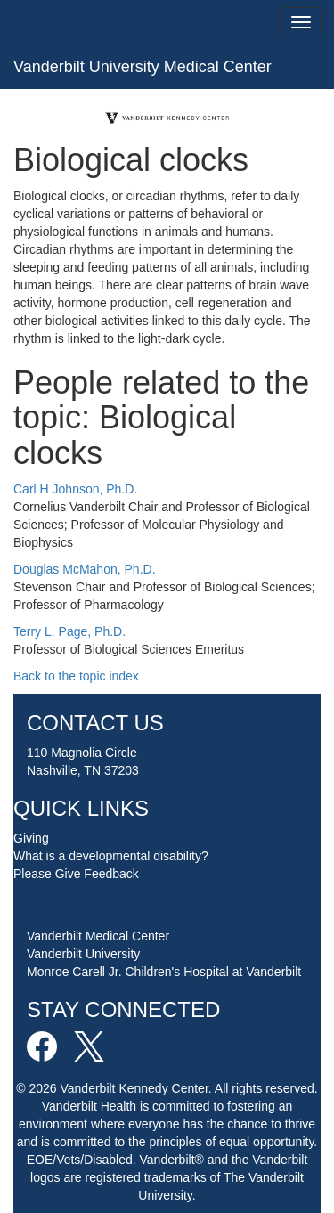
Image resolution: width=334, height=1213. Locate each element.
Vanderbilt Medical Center (98, 936)
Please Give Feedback (76, 874)
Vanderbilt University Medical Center (142, 67)
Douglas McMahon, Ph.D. (84, 569)
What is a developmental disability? (110, 856)
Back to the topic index (76, 676)
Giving (31, 838)
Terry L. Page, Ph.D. (69, 631)
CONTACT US (95, 723)
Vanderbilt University (83, 954)
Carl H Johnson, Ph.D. (75, 489)
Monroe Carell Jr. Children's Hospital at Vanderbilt (164, 972)
